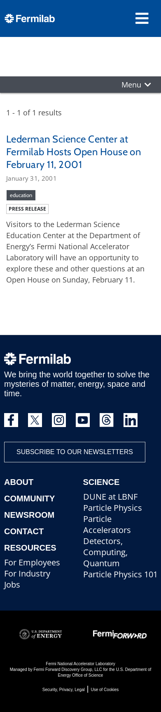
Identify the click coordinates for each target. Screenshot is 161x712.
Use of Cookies (105, 689)
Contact (24, 531)
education (21, 195)
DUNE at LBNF (110, 496)
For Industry (27, 573)
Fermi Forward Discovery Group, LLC (68, 669)
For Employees (32, 562)
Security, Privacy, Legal (63, 689)
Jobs (12, 584)
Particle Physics (112, 507)
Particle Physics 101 (120, 574)
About (18, 482)
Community (29, 498)
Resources (30, 547)
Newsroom (29, 514)
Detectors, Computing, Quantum (105, 552)
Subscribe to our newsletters (74, 451)
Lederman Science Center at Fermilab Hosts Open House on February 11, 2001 (73, 151)
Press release (27, 208)
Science (101, 482)
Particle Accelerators (107, 524)
